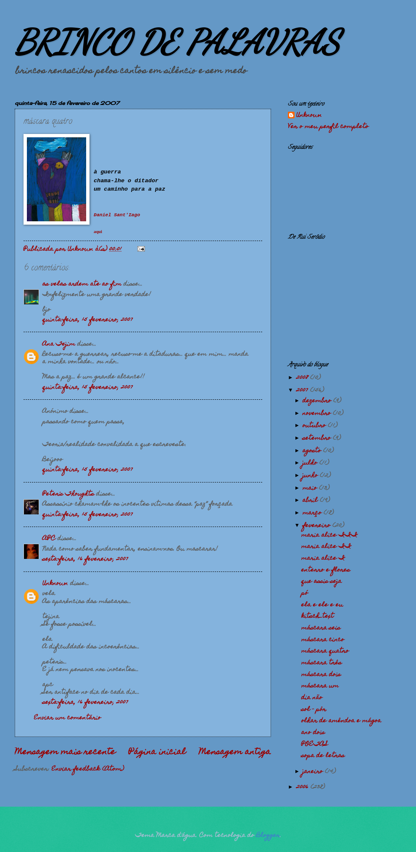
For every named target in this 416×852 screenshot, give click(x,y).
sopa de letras (323, 756)
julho (311, 463)
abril (311, 500)
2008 (303, 378)
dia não (311, 698)
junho (311, 476)
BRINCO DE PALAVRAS (177, 42)
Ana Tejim (58, 344)
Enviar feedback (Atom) (88, 769)
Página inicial (157, 752)
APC (48, 539)
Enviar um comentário (67, 718)
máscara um (320, 686)
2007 (303, 390)
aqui (98, 231)
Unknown (55, 584)
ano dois (313, 733)
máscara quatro (325, 651)
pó (304, 593)
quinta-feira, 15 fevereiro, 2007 (87, 320)
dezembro (318, 401)
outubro (315, 426)
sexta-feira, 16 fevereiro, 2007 (85, 559)
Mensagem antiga (235, 752)
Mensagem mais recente (65, 752)
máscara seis (320, 628)
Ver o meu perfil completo (328, 127)
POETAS (314, 744)
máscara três (321, 663)
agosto (313, 451)
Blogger (268, 836)
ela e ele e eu (322, 605)
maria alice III (329, 535)
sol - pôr (313, 710)
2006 (303, 787)
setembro (318, 438)
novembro (318, 413)
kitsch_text (317, 616)
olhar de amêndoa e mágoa (341, 721)
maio (311, 488)
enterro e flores (325, 570)
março (313, 513)
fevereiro (317, 526)
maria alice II (326, 547)
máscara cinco (322, 640)
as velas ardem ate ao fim (81, 284)
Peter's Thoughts (68, 494)
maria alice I (323, 558)
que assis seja (321, 581)
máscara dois (321, 675)
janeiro (314, 772)
